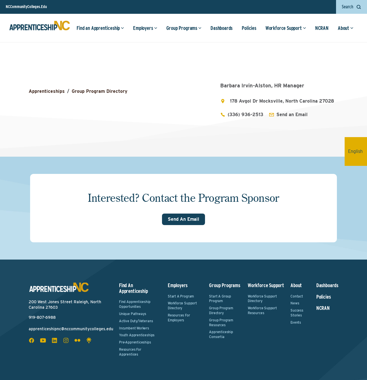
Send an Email (292, 114)
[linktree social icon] (89, 340)
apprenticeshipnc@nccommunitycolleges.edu (71, 329)
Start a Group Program (220, 298)
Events (295, 322)
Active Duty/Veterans (136, 321)
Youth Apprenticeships (137, 335)
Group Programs (184, 28)
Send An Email (183, 219)
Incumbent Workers (134, 328)
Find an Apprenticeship (100, 28)
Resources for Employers (179, 317)
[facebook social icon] (31, 340)
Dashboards (221, 28)
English (357, 151)
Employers (145, 28)
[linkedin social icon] (54, 340)
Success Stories (296, 312)
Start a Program (181, 296)
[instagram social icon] (66, 340)
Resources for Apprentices (130, 351)
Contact (296, 296)
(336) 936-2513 (245, 114)
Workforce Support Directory (182, 305)
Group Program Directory (99, 91)
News (294, 303)
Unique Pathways (132, 314)
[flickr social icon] (77, 340)
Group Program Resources (221, 322)
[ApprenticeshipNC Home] (39, 28)
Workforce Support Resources (262, 310)
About (345, 28)
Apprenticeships (47, 91)
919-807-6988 (42, 317)
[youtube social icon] (43, 340)
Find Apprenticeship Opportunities (135, 304)
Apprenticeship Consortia (221, 334)
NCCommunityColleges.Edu (26, 6)
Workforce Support (286, 28)
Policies (249, 28)
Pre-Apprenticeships (135, 342)
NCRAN (322, 28)
